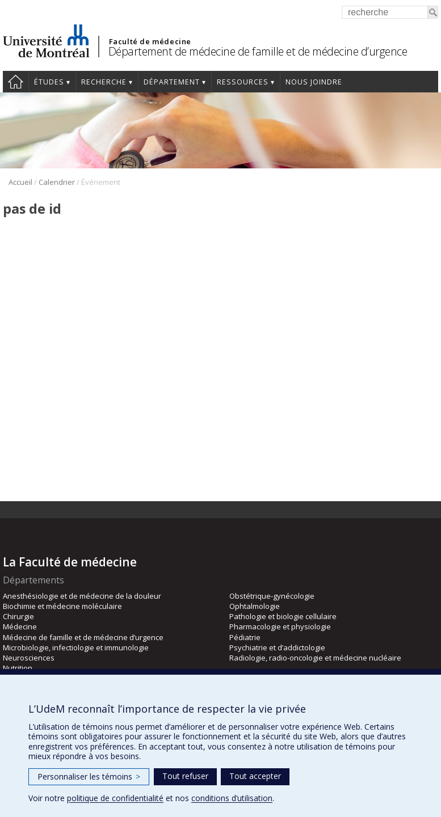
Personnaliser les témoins (88, 776)
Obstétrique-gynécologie (271, 596)
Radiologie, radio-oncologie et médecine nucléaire (315, 658)
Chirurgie (18, 616)
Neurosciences (28, 658)
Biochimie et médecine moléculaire (62, 606)
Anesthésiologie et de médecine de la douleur (82, 596)
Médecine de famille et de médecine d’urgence (83, 637)
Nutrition (17, 668)
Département (172, 82)
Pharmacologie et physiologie (280, 626)
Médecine (20, 626)
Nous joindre (313, 82)
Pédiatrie (245, 637)
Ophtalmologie (254, 606)
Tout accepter (255, 776)
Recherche (104, 82)
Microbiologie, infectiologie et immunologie (76, 647)
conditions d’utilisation (231, 798)
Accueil (15, 81)
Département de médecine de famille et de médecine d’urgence (258, 51)
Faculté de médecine (150, 41)
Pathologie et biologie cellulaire (283, 616)
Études (49, 82)
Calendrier (57, 182)
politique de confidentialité (115, 798)
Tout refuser (185, 776)
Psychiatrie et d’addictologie (277, 647)
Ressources (242, 82)
